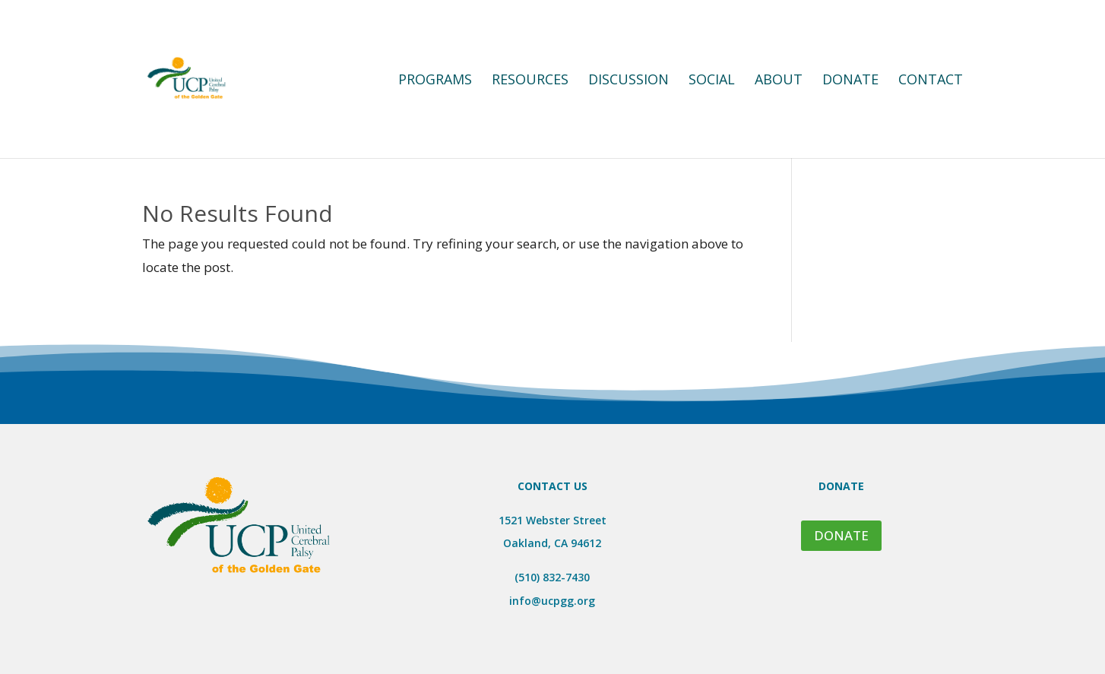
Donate (850, 81)
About (779, 81)
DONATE (841, 535)
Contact (930, 81)
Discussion (628, 81)
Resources (530, 81)
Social (712, 81)
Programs (435, 81)
